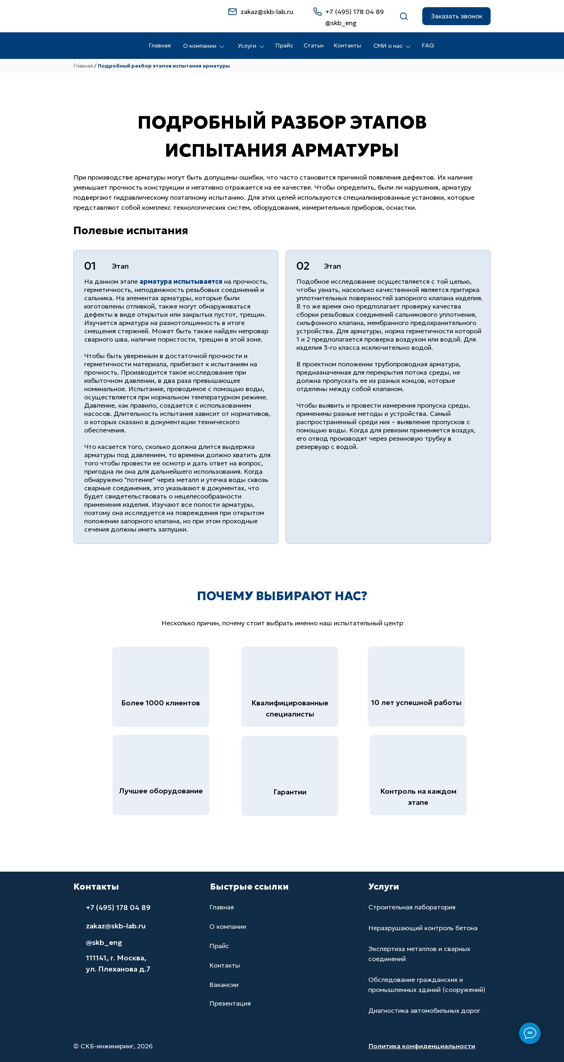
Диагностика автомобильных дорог (424, 1010)
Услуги (251, 45)
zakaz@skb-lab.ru (267, 12)
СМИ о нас (391, 45)
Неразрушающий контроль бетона (423, 928)
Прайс (285, 45)
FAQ (428, 45)
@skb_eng (104, 942)
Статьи (314, 45)
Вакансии (223, 984)
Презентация (230, 1003)
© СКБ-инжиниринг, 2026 (113, 1046)
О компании (203, 45)
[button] (456, 16)
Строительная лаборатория (411, 907)
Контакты (347, 45)
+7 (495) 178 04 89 (355, 12)
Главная (160, 45)
